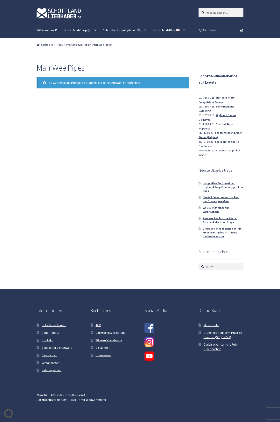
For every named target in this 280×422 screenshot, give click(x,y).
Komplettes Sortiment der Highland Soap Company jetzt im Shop (223, 187)
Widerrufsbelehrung (108, 340)
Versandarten (51, 363)
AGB (98, 325)
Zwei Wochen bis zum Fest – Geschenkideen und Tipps (220, 220)
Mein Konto (211, 325)
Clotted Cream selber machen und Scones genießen (221, 199)
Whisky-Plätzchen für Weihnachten (216, 209)
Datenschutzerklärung (110, 333)
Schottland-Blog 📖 (166, 30)
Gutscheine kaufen (54, 325)
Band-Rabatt (50, 333)
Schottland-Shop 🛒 (77, 30)
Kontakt (47, 340)
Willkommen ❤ (47, 30)
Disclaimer (102, 347)
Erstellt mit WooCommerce (88, 400)
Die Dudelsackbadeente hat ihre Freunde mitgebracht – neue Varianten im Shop (222, 232)
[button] (8, 413)
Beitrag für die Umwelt (57, 347)
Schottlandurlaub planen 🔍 (122, 30)
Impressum (103, 355)
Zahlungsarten (51, 370)
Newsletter (49, 355)
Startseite (47, 44)
